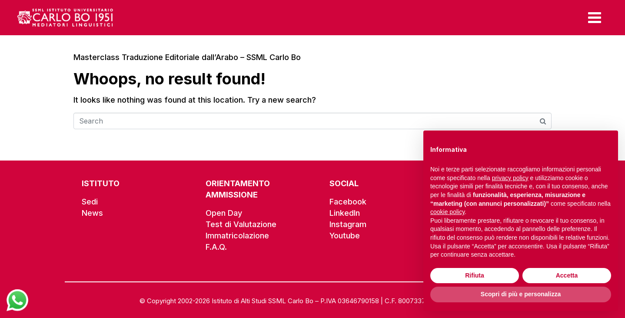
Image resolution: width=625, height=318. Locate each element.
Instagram (347, 224)
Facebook (347, 201)
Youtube (344, 235)
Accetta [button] (567, 275)
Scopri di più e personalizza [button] (521, 294)
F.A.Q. (216, 246)
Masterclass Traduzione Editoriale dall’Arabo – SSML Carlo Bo (187, 57)
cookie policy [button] (447, 211)
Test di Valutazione (241, 224)
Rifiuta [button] (474, 275)
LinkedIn (344, 213)
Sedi (90, 201)
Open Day (224, 213)
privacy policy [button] (510, 177)
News (92, 213)
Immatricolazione (237, 235)
